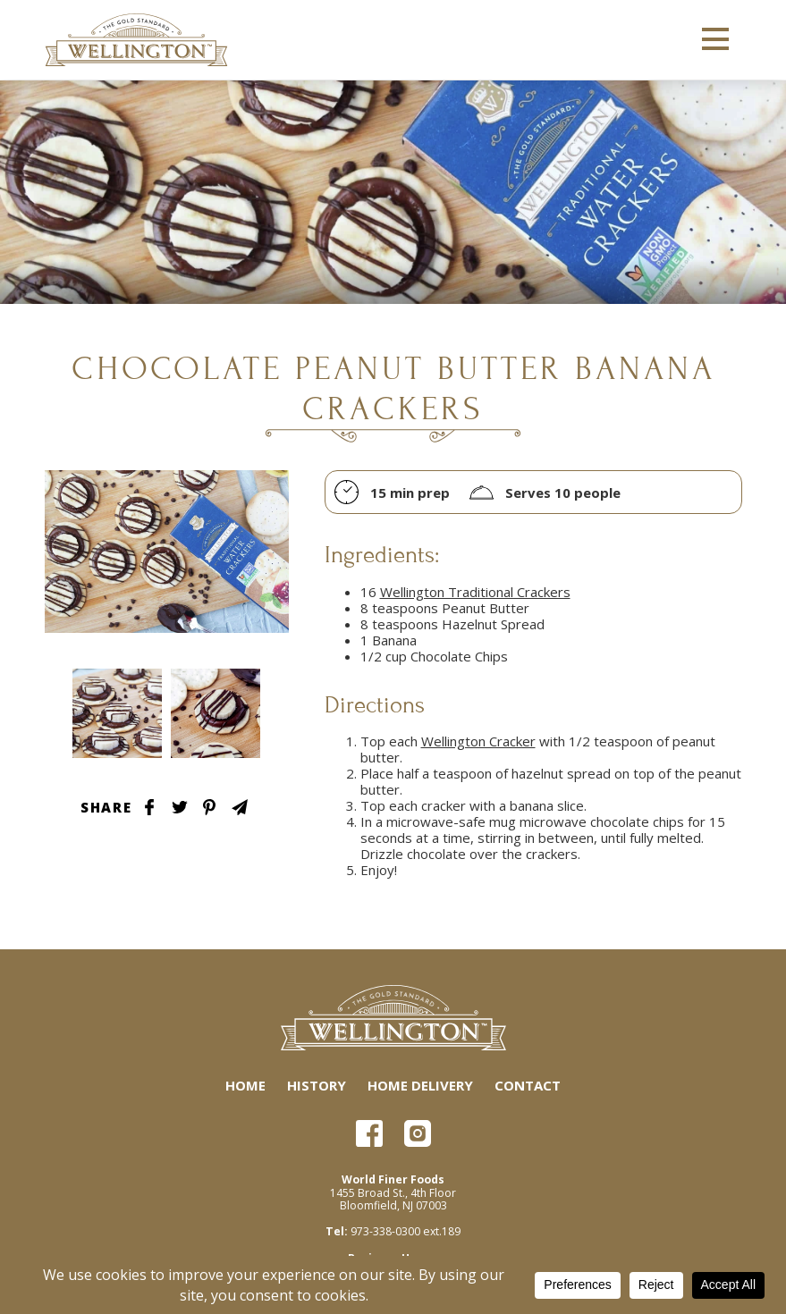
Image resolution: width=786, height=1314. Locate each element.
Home (245, 1085)
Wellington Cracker (478, 741)
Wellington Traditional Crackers (475, 592)
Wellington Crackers (138, 40)
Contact (527, 1085)
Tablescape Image (117, 713)
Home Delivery (420, 1085)
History (316, 1085)
